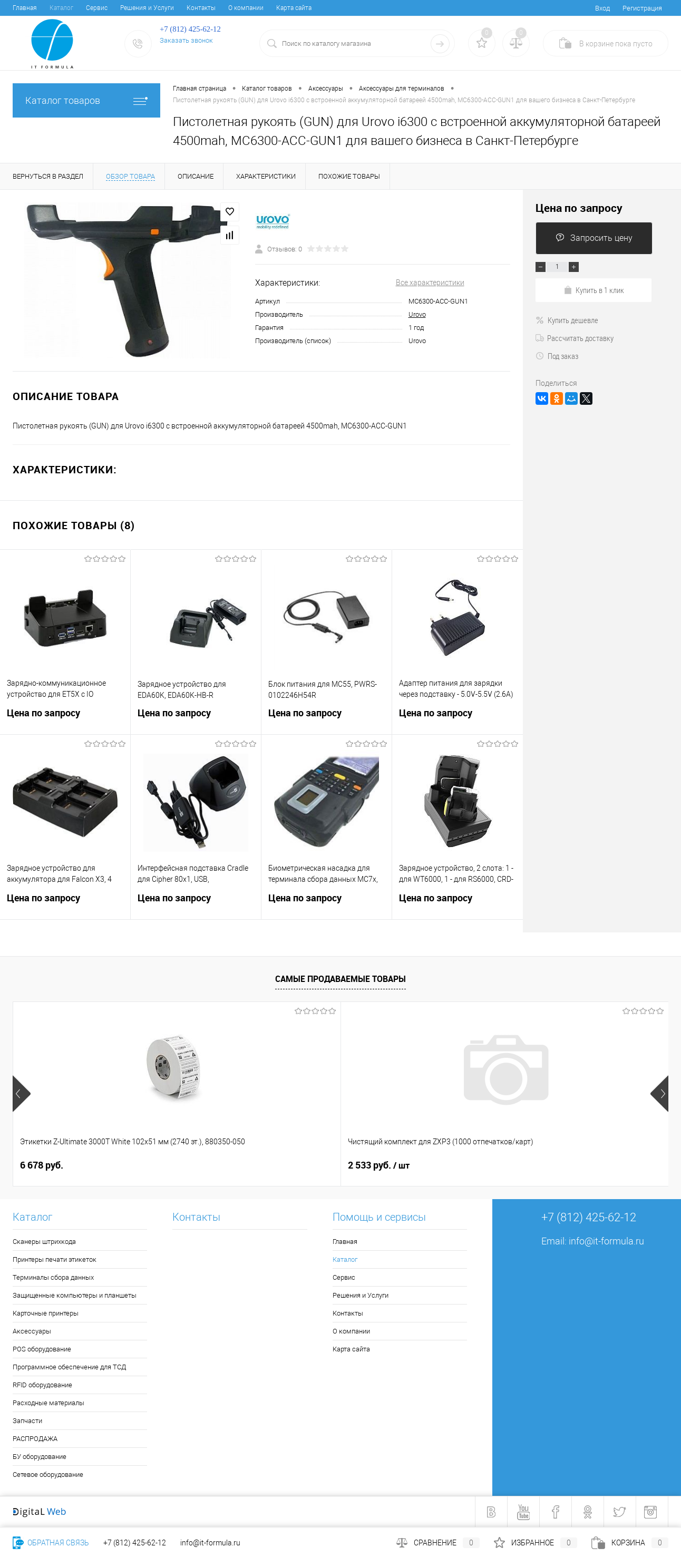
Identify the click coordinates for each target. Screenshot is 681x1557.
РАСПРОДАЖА (35, 1439)
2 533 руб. (215, 1165)
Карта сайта (294, 8)
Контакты (201, 8)
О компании (246, 8)
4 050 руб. (369, 1165)
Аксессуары (32, 1331)
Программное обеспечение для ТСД (69, 1367)
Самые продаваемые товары (340, 979)
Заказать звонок (186, 40)
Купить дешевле (567, 320)
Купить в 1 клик (593, 290)
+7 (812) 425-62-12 (134, 1543)
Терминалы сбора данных (53, 1277)
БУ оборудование (39, 1457)
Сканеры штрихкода (44, 1241)
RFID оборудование (42, 1385)
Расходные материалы (48, 1403)
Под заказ (557, 356)
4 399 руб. (533, 1165)
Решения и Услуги (147, 8)
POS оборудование (42, 1349)
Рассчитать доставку (575, 338)
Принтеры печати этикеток (54, 1259)
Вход (602, 8)
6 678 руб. (41, 1165)
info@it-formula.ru (606, 1241)
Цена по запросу (65, 719)
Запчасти (27, 1421)
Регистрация (642, 8)
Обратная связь (51, 1543)
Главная (25, 8)
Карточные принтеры (46, 1313)
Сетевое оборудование (48, 1474)
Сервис (97, 8)
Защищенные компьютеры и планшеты (75, 1295)
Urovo (417, 314)
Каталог (61, 8)
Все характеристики (430, 282)
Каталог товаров (86, 100)
